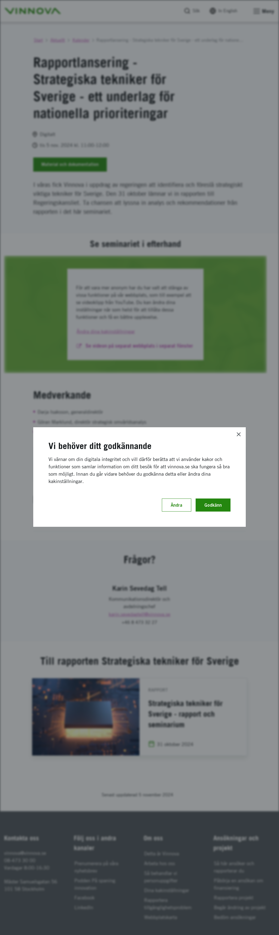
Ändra (176, 505)
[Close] (238, 434)
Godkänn (213, 505)
